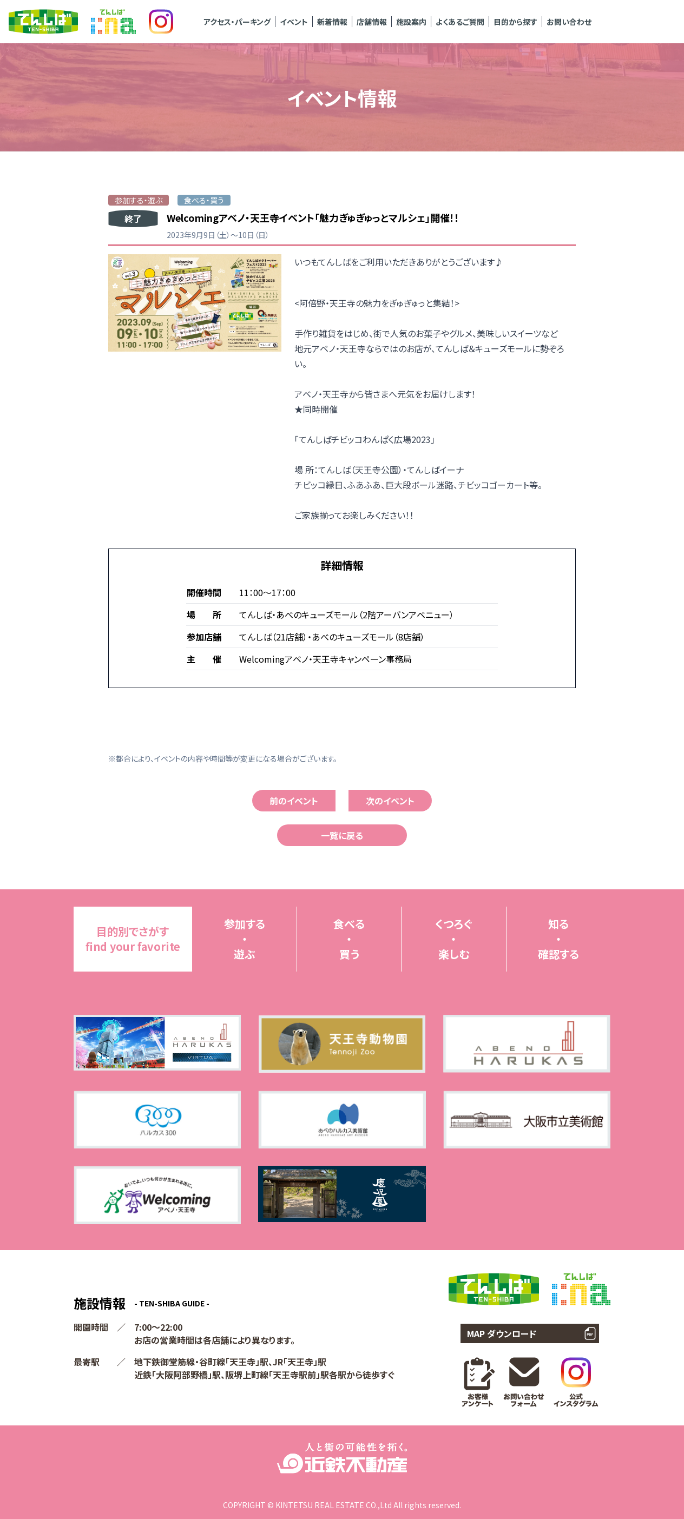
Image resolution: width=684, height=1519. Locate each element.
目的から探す (515, 21)
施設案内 (411, 21)
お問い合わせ (569, 21)
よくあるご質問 (460, 21)
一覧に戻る (342, 835)
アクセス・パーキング (237, 21)
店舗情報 (372, 21)
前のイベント (293, 800)
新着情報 (332, 21)
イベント (294, 21)
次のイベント (390, 800)
